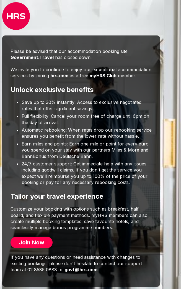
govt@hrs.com (80, 269)
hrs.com (59, 75)
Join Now (31, 242)
